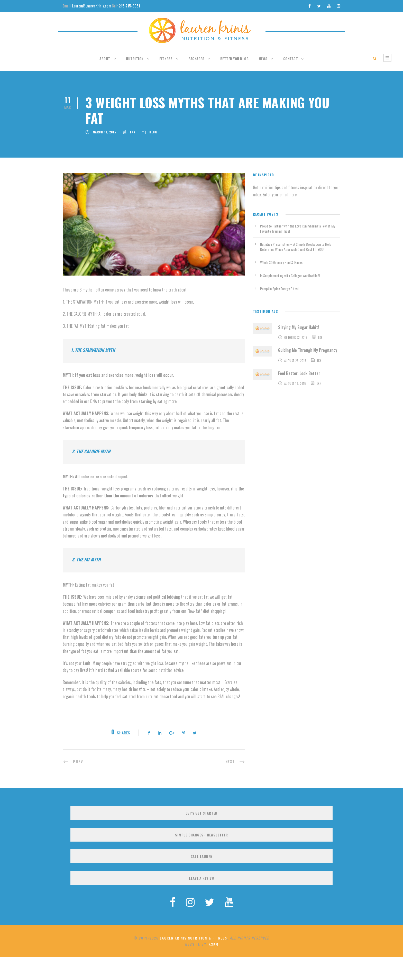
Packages (196, 58)
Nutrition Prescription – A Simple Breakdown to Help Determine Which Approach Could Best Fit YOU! (295, 246)
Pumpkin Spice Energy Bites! (279, 288)
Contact (290, 58)
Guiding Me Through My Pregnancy (307, 350)
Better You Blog (234, 58)
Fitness (166, 58)
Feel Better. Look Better (299, 373)
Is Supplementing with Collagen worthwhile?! (290, 275)
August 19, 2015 (295, 383)
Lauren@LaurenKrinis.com (91, 5)
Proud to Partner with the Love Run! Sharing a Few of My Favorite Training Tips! (297, 228)
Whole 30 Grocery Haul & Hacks (281, 262)
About (104, 58)
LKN (132, 132)
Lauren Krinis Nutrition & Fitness (193, 938)
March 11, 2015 (104, 132)
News (263, 58)
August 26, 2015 (295, 361)
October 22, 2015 (295, 337)
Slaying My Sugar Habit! (298, 327)
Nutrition (135, 58)
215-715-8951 (129, 5)
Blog (153, 132)
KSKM (213, 944)
